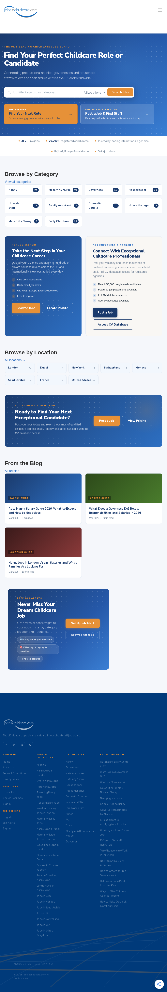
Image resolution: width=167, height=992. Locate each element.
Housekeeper (74, 785)
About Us (8, 767)
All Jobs (41, 764)
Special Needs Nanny (112, 803)
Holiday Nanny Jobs (48, 802)
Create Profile (57, 308)
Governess (72, 767)
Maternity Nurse (75, 773)
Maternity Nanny (75, 779)
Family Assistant (75, 808)
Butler (69, 813)
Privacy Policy (11, 779)
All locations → (15, 360)
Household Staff (75, 802)
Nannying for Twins (111, 798)
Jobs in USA (43, 924)
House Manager (75, 790)
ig (22, 744)
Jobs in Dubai (44, 895)
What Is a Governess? (112, 782)
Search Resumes (13, 798)
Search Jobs (120, 92)
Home (6, 761)
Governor (71, 841)
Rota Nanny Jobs (46, 786)
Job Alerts (9, 822)
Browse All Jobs (82, 635)
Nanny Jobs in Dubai (48, 828)
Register (8, 817)
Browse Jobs (26, 308)
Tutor (69, 825)
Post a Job (105, 313)
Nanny (69, 761)
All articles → (14, 471)
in (14, 744)
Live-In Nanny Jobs (47, 780)
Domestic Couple (76, 796)
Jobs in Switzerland (48, 919)
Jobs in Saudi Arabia (48, 907)
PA (67, 819)
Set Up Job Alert (82, 623)
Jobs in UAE (43, 913)
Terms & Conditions (14, 773)
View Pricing (137, 421)
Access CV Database (113, 325)
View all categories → (20, 181)
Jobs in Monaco (46, 901)
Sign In (7, 803)
